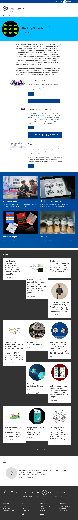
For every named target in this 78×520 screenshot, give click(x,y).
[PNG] (17, 82)
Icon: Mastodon (44, 491)
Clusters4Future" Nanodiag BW (45, 112)
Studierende (6, 505)
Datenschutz (25, 507)
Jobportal (42, 509)
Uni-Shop (42, 513)
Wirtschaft (6, 511)
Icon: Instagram (32, 491)
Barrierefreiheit (25, 509)
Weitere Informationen (27, 476)
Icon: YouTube (50, 491)
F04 (69, 1)
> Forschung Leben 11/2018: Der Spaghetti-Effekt (44, 100)
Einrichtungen (62, 507)
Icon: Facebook (26, 491)
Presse (42, 507)
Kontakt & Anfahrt (45, 505)
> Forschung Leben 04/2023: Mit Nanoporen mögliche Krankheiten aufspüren (45, 134)
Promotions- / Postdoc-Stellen (48, 511)
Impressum (25, 505)
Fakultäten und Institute (65, 505)
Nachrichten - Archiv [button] (39, 448)
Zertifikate (24, 511)
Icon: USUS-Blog (63, 491)
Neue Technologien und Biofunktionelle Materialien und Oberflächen (44, 117)
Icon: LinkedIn (57, 491)
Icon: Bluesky (38, 491)
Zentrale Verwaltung (64, 509)
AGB (23, 513)
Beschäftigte (6, 507)
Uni (59, 1)
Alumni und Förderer (8, 509)
